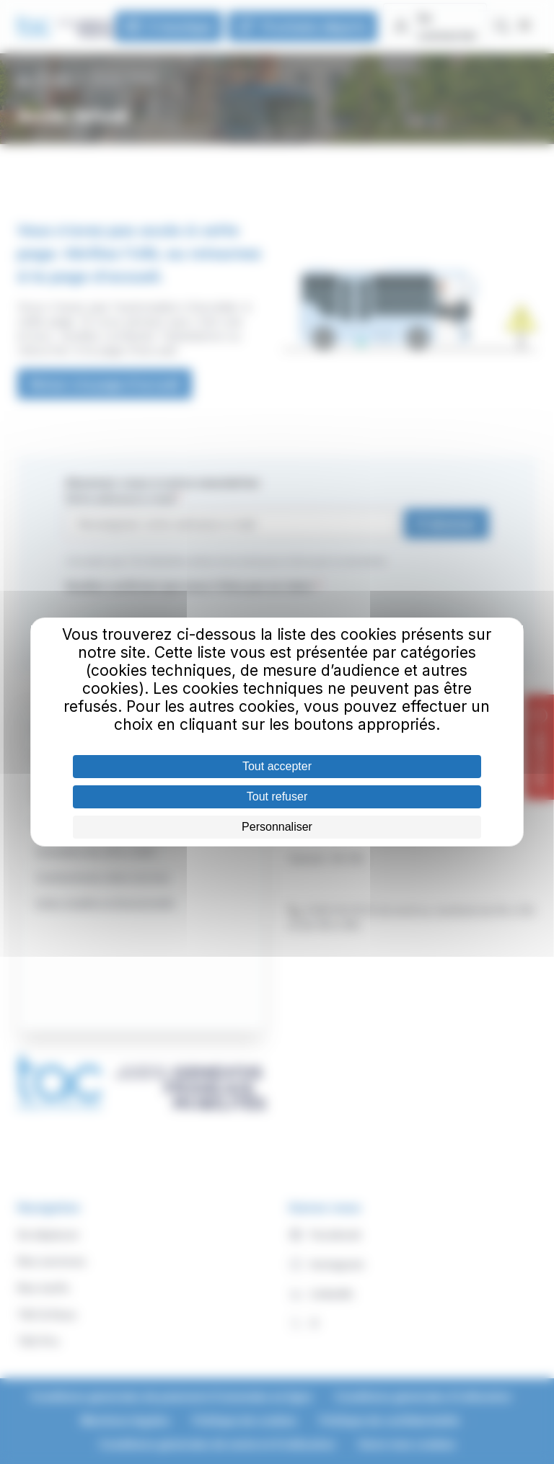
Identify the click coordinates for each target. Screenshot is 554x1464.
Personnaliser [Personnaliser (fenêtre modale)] (277, 827)
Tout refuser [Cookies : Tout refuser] (277, 796)
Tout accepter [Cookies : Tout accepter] (277, 766)
